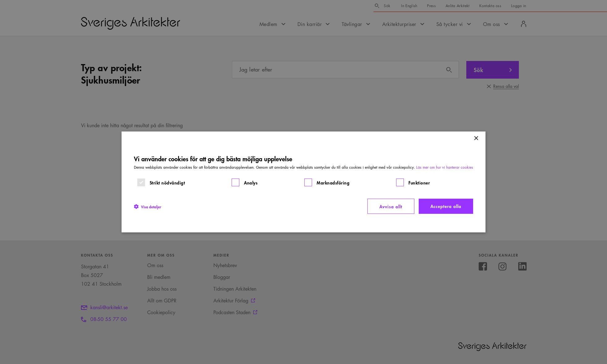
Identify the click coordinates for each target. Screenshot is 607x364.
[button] (147, 206)
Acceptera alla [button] (445, 206)
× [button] (475, 138)
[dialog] (304, 182)
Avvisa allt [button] (390, 206)
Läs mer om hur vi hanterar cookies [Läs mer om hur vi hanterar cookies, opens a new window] (444, 167)
